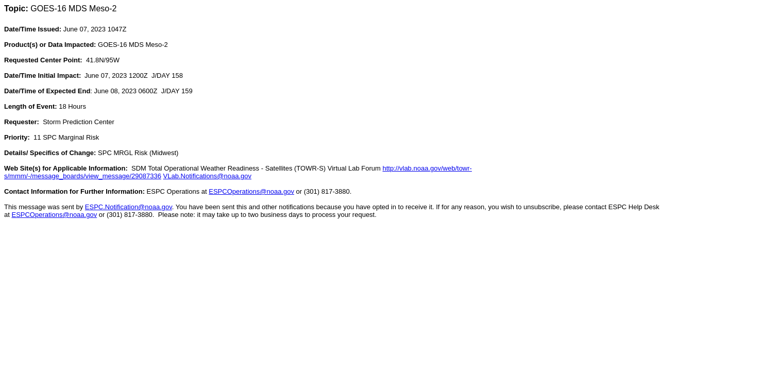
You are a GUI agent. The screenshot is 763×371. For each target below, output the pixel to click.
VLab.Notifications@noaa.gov (207, 176)
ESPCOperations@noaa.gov (251, 191)
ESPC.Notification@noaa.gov (128, 207)
